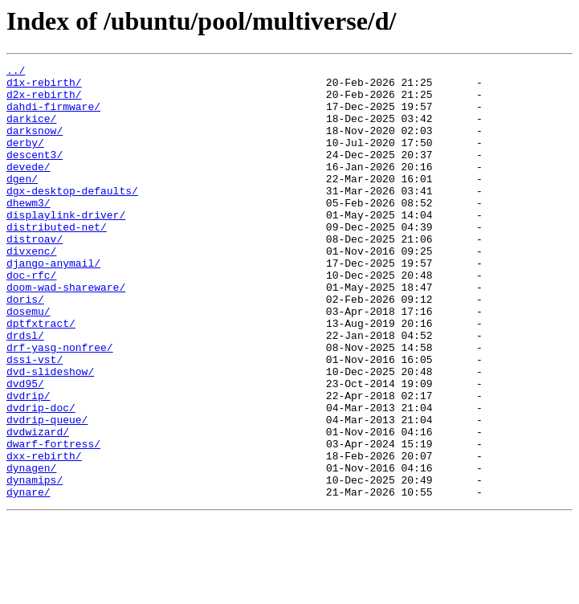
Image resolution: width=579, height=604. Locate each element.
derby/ (25, 159)
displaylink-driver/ (65, 246)
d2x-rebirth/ (44, 101)
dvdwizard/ (37, 506)
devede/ (28, 188)
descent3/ (34, 173)
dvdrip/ (28, 462)
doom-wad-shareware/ (65, 332)
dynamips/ (34, 564)
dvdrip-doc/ (40, 477)
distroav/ (34, 274)
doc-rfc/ (31, 318)
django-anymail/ (53, 303)
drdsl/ (25, 390)
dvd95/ (25, 448)
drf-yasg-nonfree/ (59, 405)
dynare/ (28, 578)
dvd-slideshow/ (50, 433)
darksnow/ (34, 144)
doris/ (25, 347)
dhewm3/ (28, 231)
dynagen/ (31, 549)
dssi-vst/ (34, 419)
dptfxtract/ (40, 376)
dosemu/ (28, 361)
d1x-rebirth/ (44, 87)
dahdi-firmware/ (53, 115)
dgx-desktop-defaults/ (72, 217)
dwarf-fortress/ (53, 520)
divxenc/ (31, 289)
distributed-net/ (56, 260)
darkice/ (31, 130)
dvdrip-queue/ (47, 491)
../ (15, 72)
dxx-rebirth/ (44, 535)
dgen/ (22, 202)
